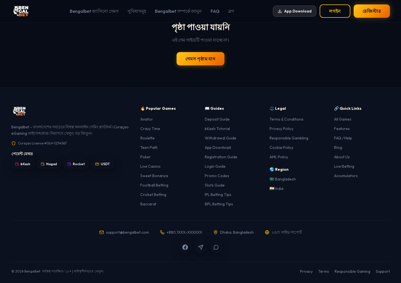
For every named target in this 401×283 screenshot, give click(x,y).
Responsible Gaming (352, 271)
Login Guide (215, 166)
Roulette (147, 138)
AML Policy (279, 156)
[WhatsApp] (216, 247)
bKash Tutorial (217, 128)
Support (383, 271)
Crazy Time (150, 128)
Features (342, 128)
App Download (295, 11)
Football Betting (154, 185)
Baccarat (148, 204)
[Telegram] (200, 247)
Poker (145, 156)
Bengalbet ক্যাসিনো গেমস (94, 11)
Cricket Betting (153, 194)
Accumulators (346, 175)
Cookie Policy (281, 147)
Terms (323, 271)
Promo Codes (217, 175)
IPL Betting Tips (218, 194)
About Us (342, 156)
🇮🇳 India (276, 188)
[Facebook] (185, 247)
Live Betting (344, 166)
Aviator (146, 119)
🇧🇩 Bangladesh (283, 179)
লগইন (335, 11)
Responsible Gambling (289, 138)
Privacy (306, 271)
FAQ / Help (343, 138)
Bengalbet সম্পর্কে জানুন (178, 11)
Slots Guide (215, 185)
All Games (342, 119)
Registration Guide (221, 156)
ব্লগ (231, 11)
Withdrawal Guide (220, 138)
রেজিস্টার (372, 11)
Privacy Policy (281, 128)
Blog (338, 147)
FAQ (215, 11)
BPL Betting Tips (219, 204)
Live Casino (150, 166)
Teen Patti (148, 147)
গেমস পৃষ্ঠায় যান (200, 59)
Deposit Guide (217, 119)
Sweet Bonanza (154, 175)
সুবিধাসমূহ (137, 11)
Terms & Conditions (287, 119)
